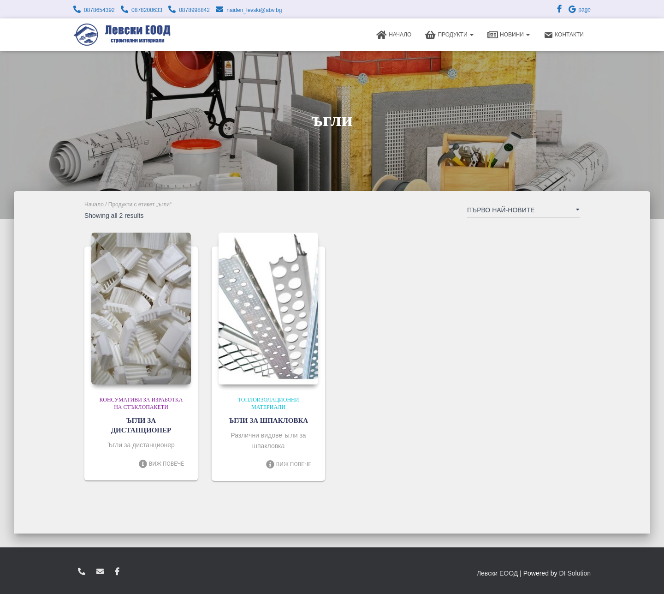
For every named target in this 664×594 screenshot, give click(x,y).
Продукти (449, 35)
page (579, 9)
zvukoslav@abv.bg (100, 571)
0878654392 (99, 10)
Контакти (564, 35)
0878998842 (194, 10)
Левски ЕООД (497, 573)
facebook (117, 571)
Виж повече (161, 464)
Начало (393, 35)
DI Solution (575, 573)
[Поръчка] (523, 212)
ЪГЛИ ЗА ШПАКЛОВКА (268, 420)
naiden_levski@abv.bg (254, 10)
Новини (508, 35)
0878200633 (146, 10)
